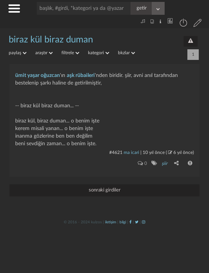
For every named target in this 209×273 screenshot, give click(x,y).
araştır (44, 52)
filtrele (70, 52)
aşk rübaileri (81, 75)
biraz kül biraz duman (51, 39)
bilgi (122, 222)
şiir (164, 163)
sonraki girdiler (105, 190)
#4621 (116, 152)
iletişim (110, 222)
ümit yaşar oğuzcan (37, 75)
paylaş (18, 52)
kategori (98, 52)
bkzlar (126, 52)
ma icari (131, 152)
